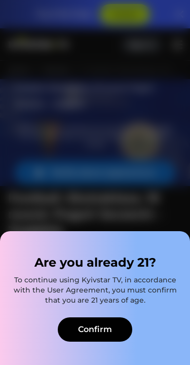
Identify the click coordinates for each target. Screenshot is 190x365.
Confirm (95, 329)
